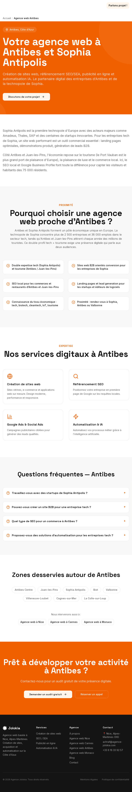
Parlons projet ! (118, 5)
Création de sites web (48, 733)
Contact (96, 5)
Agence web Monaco (81, 752)
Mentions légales (89, 779)
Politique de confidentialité (115, 779)
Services (32, 5)
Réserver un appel (92, 694)
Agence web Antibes (81, 748)
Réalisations (51, 5)
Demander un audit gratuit (48, 694)
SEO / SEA (42, 738)
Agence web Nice (79, 738)
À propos (80, 5)
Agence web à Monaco (98, 621)
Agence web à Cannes (64, 621)
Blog (67, 5)
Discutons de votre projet (26, 96)
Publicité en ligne (46, 743)
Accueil (7, 18)
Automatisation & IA (46, 748)
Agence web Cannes (81, 743)
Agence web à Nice (32, 621)
